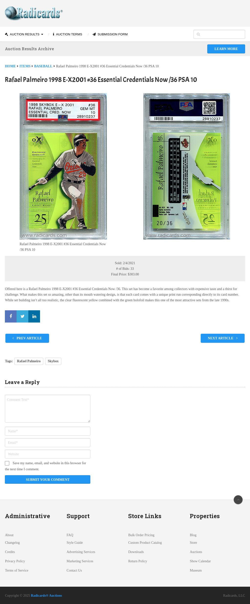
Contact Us (74, 570)
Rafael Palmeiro (29, 361)
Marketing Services (80, 561)
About (9, 535)
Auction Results (22, 34)
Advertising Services (81, 552)
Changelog (12, 542)
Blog (193, 535)
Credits (10, 552)
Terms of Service (16, 570)
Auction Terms (67, 34)
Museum (196, 570)
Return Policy (137, 561)
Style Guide (75, 542)
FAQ (70, 535)
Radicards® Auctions (46, 595)
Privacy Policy (15, 561)
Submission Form (110, 34)
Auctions (196, 552)
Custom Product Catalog (145, 542)
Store (193, 542)
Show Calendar (200, 561)
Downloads (136, 552)
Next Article (222, 338)
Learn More (226, 49)
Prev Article (27, 338)
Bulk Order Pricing (141, 535)
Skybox (53, 361)
